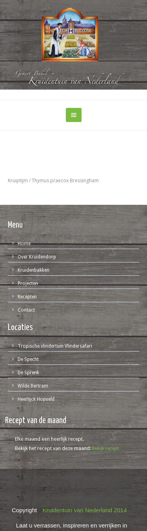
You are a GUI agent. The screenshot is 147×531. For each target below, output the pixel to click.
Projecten (28, 283)
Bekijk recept (105, 448)
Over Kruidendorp (37, 257)
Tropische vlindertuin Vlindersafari (55, 346)
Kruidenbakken (33, 270)
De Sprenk (28, 372)
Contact (26, 310)
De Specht (28, 359)
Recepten (27, 297)
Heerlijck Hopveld (36, 399)
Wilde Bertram (33, 386)
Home (24, 243)
